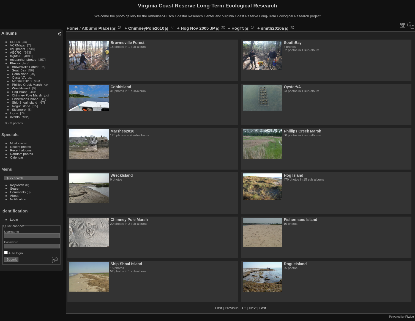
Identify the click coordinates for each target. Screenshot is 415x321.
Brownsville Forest (25, 66)
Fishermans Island (25, 99)
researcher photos (23, 59)
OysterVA (19, 77)
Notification (18, 199)
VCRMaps (17, 45)
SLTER (15, 41)
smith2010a (272, 28)
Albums (9, 33)
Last (262, 308)
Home (72, 28)
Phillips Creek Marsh (27, 84)
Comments (18, 192)
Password (11, 242)
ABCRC (15, 52)
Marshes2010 (22, 81)
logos (14, 113)
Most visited (18, 143)
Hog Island (20, 91)
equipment (17, 49)
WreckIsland (21, 88)
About (14, 195)
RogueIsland (21, 106)
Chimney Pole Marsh (27, 95)
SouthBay (19, 70)
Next (252, 308)
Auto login (13, 253)
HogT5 (238, 28)
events (15, 116)
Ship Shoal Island (24, 102)
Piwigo (409, 316)
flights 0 (15, 56)
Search (15, 188)
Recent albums (21, 150)
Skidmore (19, 109)
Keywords (17, 185)
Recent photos (20, 146)
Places (15, 63)
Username (11, 231)
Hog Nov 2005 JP (198, 28)
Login (14, 219)
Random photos (21, 154)
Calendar (16, 157)
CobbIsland (20, 74)
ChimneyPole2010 (146, 28)
